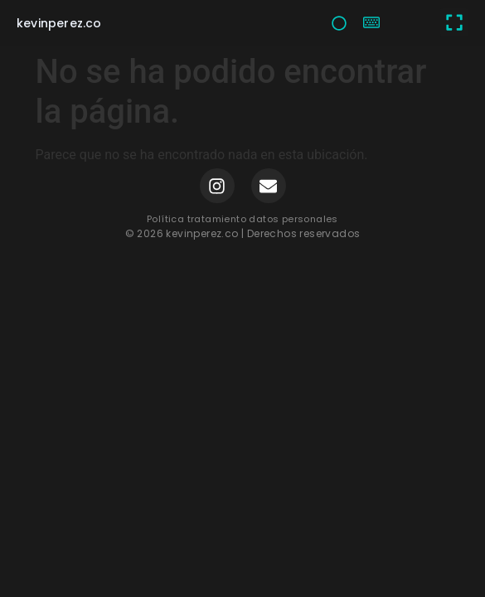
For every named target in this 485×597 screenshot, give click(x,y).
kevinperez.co (59, 23)
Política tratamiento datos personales (242, 219)
